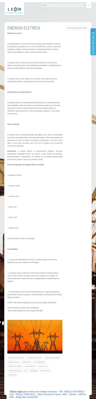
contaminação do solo (34, 358)
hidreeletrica (27, 362)
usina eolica (12, 375)
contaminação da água (16, 358)
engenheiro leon (14, 362)
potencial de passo (15, 370)
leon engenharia (39, 362)
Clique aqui (16, 391)
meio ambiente (30, 366)
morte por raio (42, 366)
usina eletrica (45, 370)
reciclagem (33, 370)
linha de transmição (15, 366)
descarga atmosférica (52, 358)
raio (25, 370)
